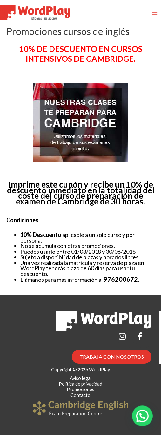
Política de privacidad (80, 384)
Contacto (80, 395)
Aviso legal (80, 378)
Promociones (80, 389)
